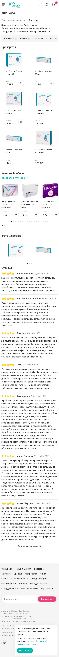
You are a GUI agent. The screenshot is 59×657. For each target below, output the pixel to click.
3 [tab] (15, 221)
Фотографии (51, 38)
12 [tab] (36, 221)
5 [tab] (20, 221)
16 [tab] (45, 221)
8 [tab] (27, 221)
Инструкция (38, 38)
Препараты (10, 38)
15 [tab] (43, 221)
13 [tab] (38, 221)
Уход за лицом (39, 578)
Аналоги (25, 38)
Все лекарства (8, 583)
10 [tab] (31, 221)
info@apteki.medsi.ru (8, 628)
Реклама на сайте (29, 588)
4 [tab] (18, 221)
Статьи (4, 578)
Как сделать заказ (39, 583)
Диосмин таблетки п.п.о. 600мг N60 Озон (29, 205)
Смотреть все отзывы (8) (29, 546)
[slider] (7, 273)
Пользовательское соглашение (11, 635)
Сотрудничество (9, 588)
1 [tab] (11, 221)
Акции (43, 573)
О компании (7, 569)
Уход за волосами (20, 578)
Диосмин (33, 20)
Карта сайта (47, 588)
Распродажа (31, 573)
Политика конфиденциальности (12, 633)
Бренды (18, 573)
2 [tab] (13, 221)
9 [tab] (29, 221)
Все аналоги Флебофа (13, 178)
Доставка (39, 569)
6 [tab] (22, 221)
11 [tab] (34, 221)
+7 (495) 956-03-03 (7, 626)
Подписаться (47, 599)
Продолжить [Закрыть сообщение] (25, 650)
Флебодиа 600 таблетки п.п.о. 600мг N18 (47, 205)
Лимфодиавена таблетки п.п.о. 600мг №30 (8, 205)
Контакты (6, 573)
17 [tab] (47, 221)
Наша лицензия (23, 569)
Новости (23, 583)
